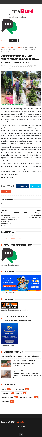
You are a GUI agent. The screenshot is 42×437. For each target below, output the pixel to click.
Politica (19, 48)
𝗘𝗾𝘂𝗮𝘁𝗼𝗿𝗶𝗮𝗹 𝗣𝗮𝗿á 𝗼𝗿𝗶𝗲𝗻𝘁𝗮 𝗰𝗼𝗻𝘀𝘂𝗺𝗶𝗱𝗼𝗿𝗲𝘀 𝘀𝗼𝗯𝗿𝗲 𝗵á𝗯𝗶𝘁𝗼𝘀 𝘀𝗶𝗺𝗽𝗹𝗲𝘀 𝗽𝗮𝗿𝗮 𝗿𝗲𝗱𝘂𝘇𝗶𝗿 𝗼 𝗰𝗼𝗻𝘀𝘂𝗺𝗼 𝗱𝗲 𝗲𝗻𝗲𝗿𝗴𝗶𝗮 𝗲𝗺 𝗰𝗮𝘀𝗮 (27, 374)
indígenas (5, 401)
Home (3, 41)
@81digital (20, 422)
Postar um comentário (13, 238)
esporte (19, 393)
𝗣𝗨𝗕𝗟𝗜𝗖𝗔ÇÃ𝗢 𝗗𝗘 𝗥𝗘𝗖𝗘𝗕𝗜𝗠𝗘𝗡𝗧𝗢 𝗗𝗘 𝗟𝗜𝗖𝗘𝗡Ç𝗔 (20, 356)
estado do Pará (7, 397)
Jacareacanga (19, 389)
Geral (4, 389)
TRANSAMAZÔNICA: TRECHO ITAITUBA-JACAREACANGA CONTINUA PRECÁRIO (24, 363)
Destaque (11, 48)
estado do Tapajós (26, 397)
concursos (5, 393)
